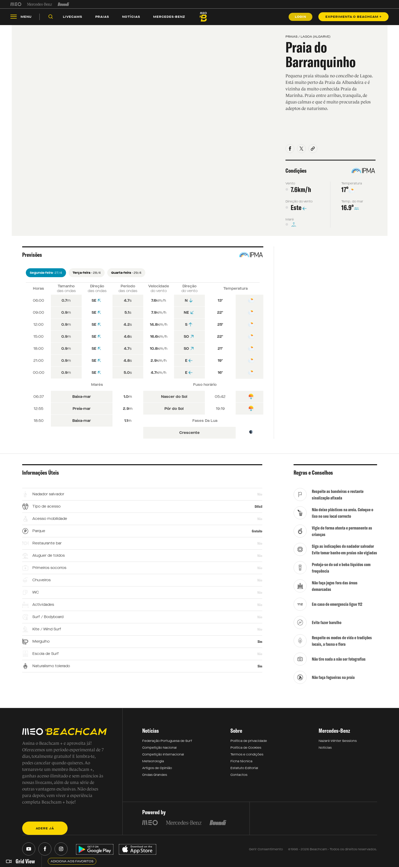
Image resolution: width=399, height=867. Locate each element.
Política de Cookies (245, 751)
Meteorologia (153, 765)
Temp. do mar (352, 205)
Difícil (258, 510)
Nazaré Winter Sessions (338, 745)
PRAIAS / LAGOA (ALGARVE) (307, 40)
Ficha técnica (241, 765)
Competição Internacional (163, 758)
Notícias (325, 751)
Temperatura (351, 187)
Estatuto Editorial (244, 772)
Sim (260, 645)
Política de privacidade (248, 745)
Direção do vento (299, 205)
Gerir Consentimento (266, 853)
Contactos (238, 779)
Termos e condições (246, 758)
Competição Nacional (159, 751)
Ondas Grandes (154, 779)
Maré (289, 223)
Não (259, 498)
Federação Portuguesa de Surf (167, 745)
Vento (290, 187)
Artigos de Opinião (157, 772)
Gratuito (257, 535)
